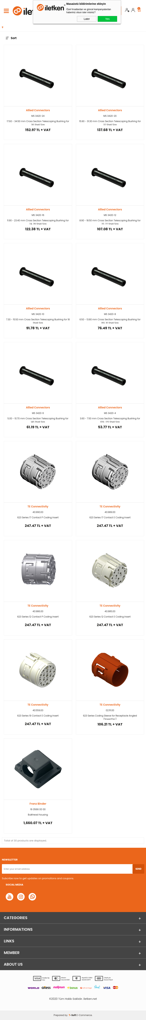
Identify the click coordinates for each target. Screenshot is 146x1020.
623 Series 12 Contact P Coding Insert (38, 616)
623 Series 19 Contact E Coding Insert (38, 715)
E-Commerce (84, 1015)
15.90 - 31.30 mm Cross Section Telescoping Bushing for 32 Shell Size (110, 122)
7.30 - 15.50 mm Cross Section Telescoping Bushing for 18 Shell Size (38, 321)
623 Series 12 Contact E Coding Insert (110, 616)
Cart (139, 9)
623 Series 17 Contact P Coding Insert (38, 517)
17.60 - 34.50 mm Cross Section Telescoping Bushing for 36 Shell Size (38, 122)
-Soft (73, 1015)
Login (133, 11)
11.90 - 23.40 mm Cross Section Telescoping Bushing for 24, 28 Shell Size (38, 222)
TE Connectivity (38, 506)
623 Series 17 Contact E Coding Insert (110, 517)
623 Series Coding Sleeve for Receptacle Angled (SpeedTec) (110, 717)
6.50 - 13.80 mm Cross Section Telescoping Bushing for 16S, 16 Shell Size (109, 321)
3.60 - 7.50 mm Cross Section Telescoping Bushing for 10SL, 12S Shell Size (110, 420)
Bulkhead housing (38, 814)
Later (87, 18)
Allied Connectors (38, 110)
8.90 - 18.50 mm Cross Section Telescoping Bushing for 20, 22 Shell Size (110, 222)
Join (127, 11)
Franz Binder (38, 804)
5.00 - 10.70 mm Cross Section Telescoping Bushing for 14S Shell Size (37, 420)
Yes (107, 18)
